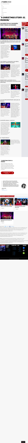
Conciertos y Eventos (4, 13)
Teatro (2, 10)
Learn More (14, 250)
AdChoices (20, 252)
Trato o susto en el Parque (7, 207)
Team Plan (14, 249)
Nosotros (2, 7)
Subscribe (14, 248)
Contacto (2, 14)
